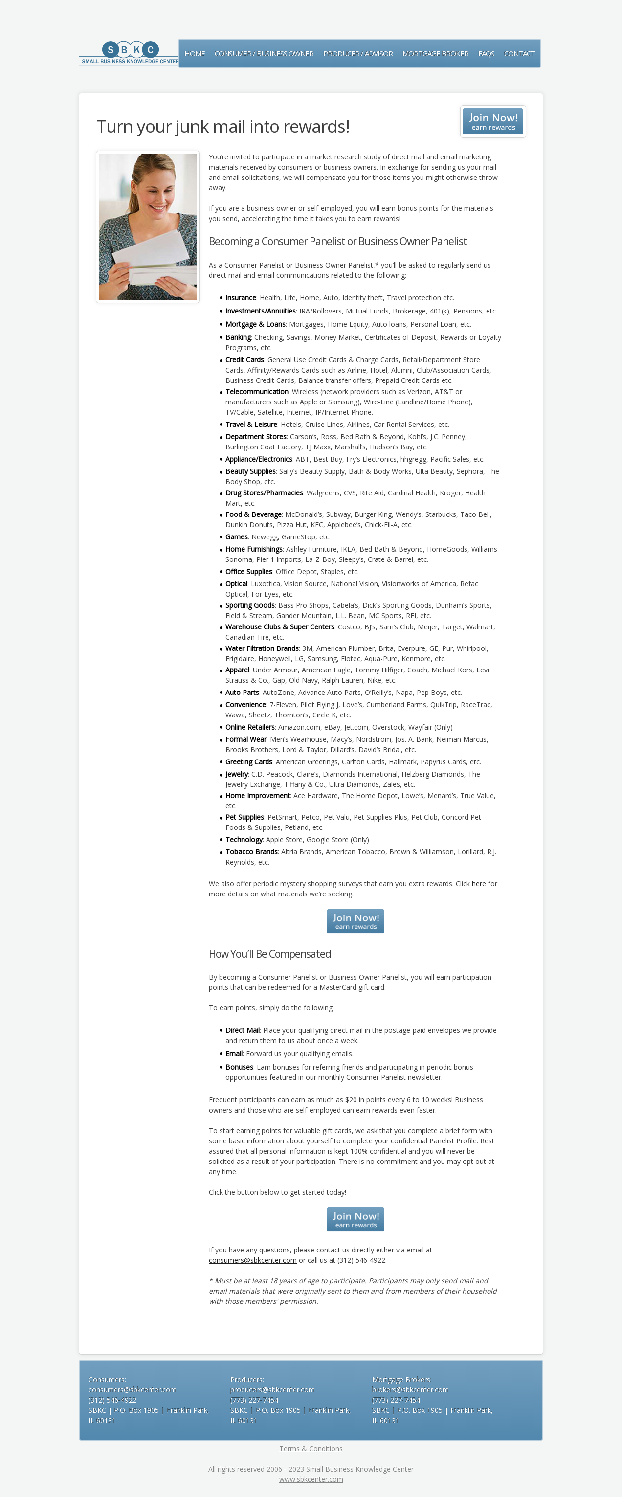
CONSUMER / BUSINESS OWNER (264, 53)
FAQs (486, 53)
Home (194, 53)
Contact (519, 53)
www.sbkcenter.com (311, 1479)
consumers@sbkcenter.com (253, 1260)
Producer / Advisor (358, 53)
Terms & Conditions (311, 1448)
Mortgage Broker (435, 53)
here (479, 883)
